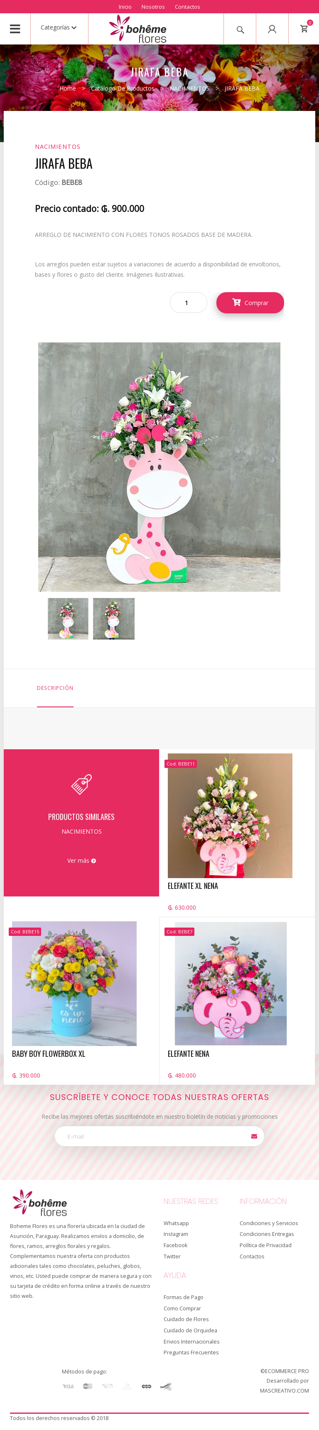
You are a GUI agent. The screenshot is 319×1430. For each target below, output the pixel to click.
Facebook (175, 1245)
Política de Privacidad (266, 1245)
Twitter (172, 1256)
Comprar (250, 302)
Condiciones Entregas (267, 1234)
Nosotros (153, 6)
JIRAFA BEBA (242, 88)
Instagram (176, 1234)
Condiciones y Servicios (269, 1223)
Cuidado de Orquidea (190, 1330)
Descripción (55, 687)
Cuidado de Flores (186, 1319)
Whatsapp (176, 1223)
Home (67, 88)
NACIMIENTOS (189, 88)
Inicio (125, 6)
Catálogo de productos (123, 88)
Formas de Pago (184, 1297)
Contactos (187, 6)
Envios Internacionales (192, 1341)
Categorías (58, 27)
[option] (68, 619)
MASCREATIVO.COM (284, 1390)
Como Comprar (182, 1308)
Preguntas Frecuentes (191, 1352)
